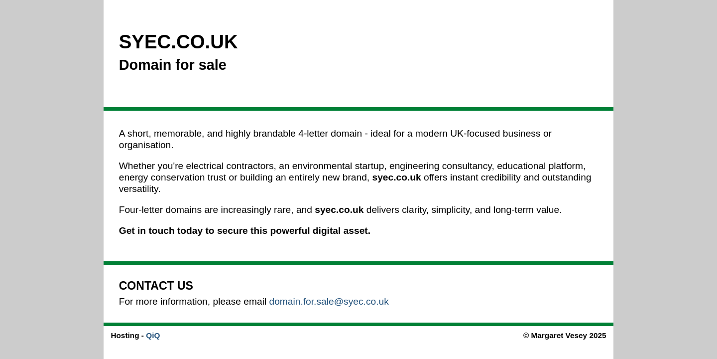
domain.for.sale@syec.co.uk (329, 301)
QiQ (153, 335)
